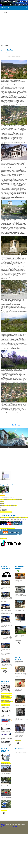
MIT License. (3, 825)
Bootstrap (3, 824)
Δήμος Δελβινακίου (8, 50)
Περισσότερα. (18, 640)
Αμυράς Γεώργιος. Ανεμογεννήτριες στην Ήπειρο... (5, 587)
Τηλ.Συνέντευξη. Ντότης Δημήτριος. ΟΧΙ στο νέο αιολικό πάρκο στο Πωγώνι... (7, 612)
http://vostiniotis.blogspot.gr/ (20, 752)
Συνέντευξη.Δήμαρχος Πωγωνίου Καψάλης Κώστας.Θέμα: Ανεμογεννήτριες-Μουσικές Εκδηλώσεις (6, 652)
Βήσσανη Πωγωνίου (5, 731)
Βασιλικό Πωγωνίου (5, 808)
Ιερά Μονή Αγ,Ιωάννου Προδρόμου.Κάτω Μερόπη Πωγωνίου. (20, 595)
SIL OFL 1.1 (15, 826)
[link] (11, 499)
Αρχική (11, 11)
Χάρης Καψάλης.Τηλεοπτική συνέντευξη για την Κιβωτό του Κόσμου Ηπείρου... (6, 665)
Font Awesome (3, 826)
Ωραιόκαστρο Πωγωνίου (6, 773)
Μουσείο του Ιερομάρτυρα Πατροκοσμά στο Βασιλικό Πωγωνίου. (20, 675)
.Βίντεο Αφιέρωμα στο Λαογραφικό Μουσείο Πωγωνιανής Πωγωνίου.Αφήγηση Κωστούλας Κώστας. (19, 734)
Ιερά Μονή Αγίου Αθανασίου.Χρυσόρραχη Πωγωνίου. (20, 582)
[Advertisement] (13, 28)
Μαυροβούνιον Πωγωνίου (6, 797)
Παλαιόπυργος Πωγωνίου (6, 785)
